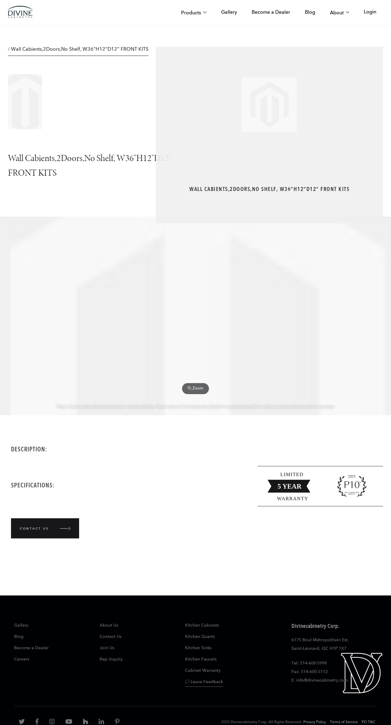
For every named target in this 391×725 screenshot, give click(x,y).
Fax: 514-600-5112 (309, 672)
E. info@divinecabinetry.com (319, 680)
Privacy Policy (314, 722)
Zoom (195, 388)
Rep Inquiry (111, 659)
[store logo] (20, 13)
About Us (109, 625)
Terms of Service (344, 722)
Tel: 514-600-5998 (309, 663)
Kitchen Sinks (198, 648)
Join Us (107, 648)
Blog (19, 637)
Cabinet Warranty (203, 670)
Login (370, 12)
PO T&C (368, 722)
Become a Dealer (31, 648)
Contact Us (111, 637)
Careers (21, 659)
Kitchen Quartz (200, 637)
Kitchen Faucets (201, 659)
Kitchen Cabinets (202, 625)
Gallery (21, 625)
